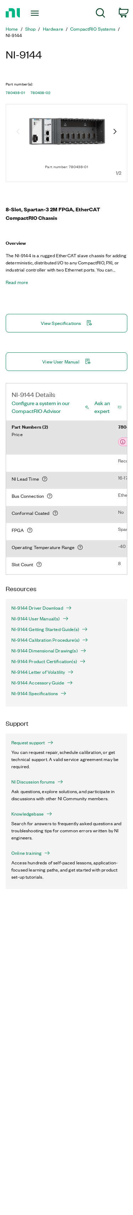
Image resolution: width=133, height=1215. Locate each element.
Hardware (53, 29)
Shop (30, 29)
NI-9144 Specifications (38, 693)
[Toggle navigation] (35, 13)
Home (12, 29)
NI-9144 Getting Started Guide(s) (49, 629)
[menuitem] (100, 14)
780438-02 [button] (41, 92)
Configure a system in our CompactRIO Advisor (41, 406)
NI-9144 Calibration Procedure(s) (49, 640)
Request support (32, 742)
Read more (17, 282)
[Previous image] (18, 132)
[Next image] (115, 132)
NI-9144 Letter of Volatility (42, 672)
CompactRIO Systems (92, 29)
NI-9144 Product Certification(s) (48, 661)
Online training (30, 853)
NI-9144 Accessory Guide (42, 682)
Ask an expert (102, 406)
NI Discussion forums (37, 782)
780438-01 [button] (15, 92)
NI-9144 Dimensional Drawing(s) (48, 650)
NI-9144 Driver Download (41, 608)
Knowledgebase (31, 814)
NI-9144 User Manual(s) (39, 618)
